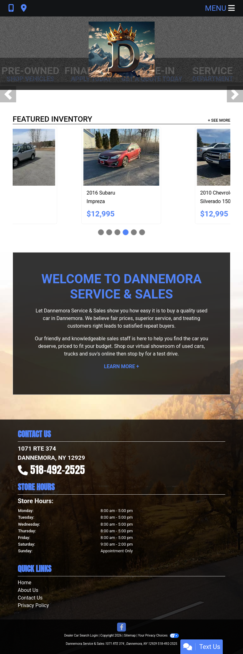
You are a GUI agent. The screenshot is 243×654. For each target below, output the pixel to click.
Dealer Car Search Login (81, 635)
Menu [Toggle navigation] (220, 8)
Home (24, 583)
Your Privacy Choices (158, 635)
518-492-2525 (57, 470)
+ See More (219, 120)
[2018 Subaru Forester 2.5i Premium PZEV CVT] (178, 157)
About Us (28, 590)
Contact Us (30, 598)
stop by (136, 354)
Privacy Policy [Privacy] (33, 605)
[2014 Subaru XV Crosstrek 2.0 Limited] (64, 157)
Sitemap (130, 635)
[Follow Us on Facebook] (121, 627)
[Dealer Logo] (122, 49)
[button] (8, 94)
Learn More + (121, 366)
